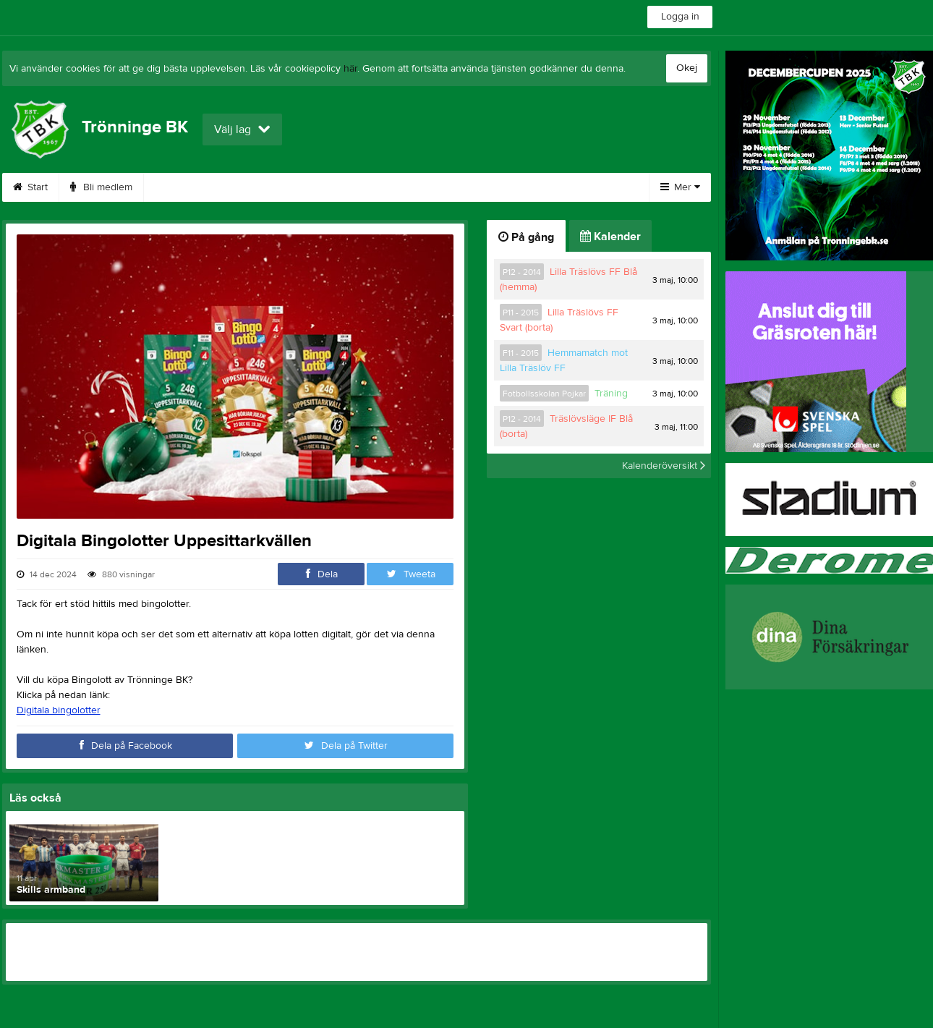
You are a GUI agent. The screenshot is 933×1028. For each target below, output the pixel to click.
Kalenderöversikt (663, 465)
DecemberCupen (432, 187)
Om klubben (534, 187)
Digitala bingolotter (59, 710)
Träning (611, 393)
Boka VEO (336, 187)
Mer (680, 187)
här (350, 68)
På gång (526, 237)
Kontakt (178, 187)
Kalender (610, 236)
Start (30, 187)
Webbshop (253, 187)
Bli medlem (101, 187)
